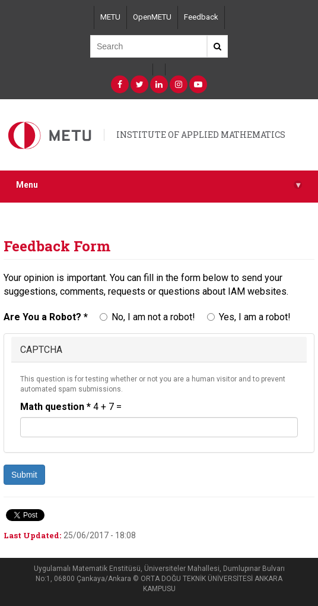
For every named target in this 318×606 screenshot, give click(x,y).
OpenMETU (152, 16)
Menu (159, 185)
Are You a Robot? (46, 317)
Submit (24, 474)
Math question (55, 406)
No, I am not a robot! (147, 317)
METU (110, 16)
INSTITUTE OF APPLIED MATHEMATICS (200, 134)
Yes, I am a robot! (249, 317)
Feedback (201, 16)
